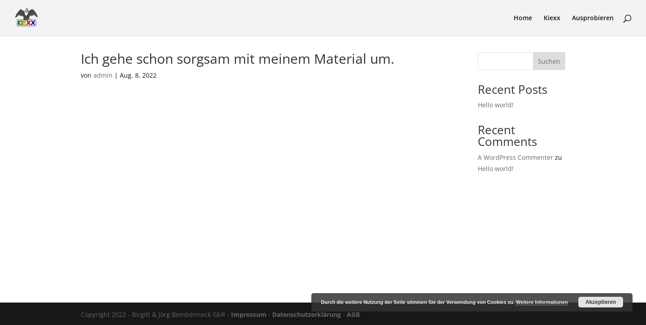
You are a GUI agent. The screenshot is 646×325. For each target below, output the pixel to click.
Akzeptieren (600, 302)
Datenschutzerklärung (306, 314)
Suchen (549, 61)
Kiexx (552, 18)
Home (523, 18)
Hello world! (496, 105)
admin (103, 75)
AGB (353, 314)
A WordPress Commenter (515, 157)
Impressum (248, 314)
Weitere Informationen (542, 302)
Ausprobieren (593, 18)
